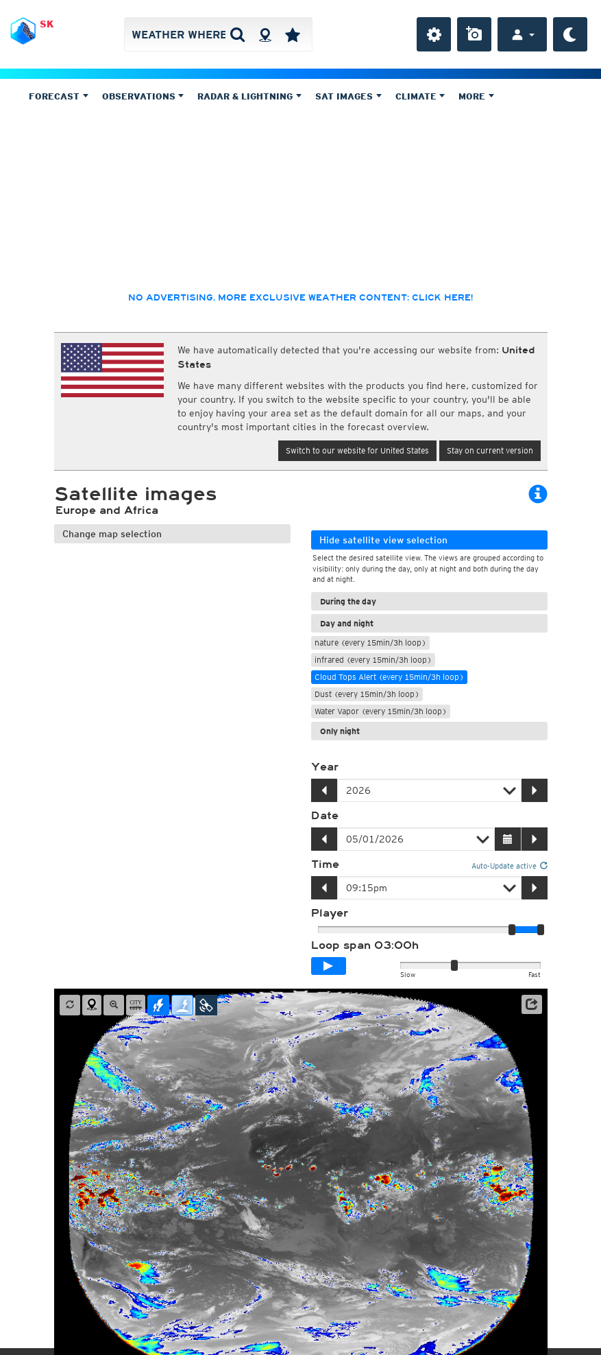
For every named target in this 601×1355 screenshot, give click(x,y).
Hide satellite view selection (383, 539)
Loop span (365, 945)
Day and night (346, 623)
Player (329, 913)
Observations (143, 96)
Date (325, 816)
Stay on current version (490, 450)
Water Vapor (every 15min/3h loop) (381, 711)
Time (325, 864)
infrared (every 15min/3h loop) (373, 660)
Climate (420, 96)
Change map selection (112, 533)
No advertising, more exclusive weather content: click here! (300, 298)
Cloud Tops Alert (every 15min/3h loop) (389, 677)
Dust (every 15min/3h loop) (367, 694)
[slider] (540, 929)
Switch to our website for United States (357, 450)
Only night (340, 731)
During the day (348, 601)
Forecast (58, 96)
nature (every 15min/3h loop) (370, 642)
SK (46, 24)
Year (325, 767)
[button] (532, 1004)
